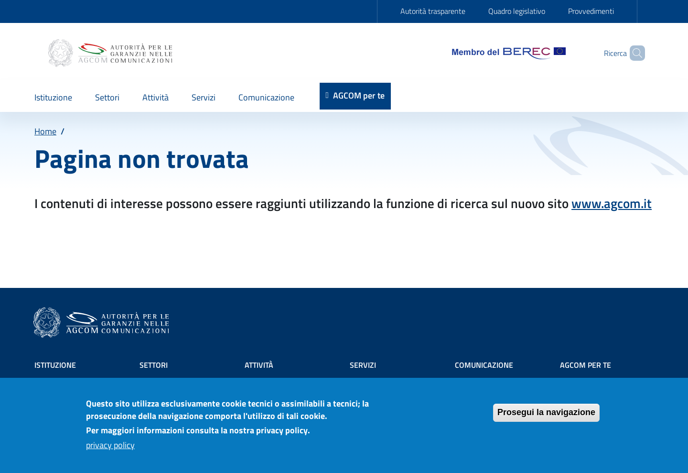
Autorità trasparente (432, 11)
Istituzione (55, 365)
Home (45, 131)
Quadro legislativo (516, 11)
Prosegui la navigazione (546, 416)
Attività (259, 365)
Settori (154, 365)
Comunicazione (484, 365)
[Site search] (633, 53)
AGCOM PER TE (585, 365)
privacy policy (110, 449)
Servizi (363, 365)
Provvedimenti (591, 11)
